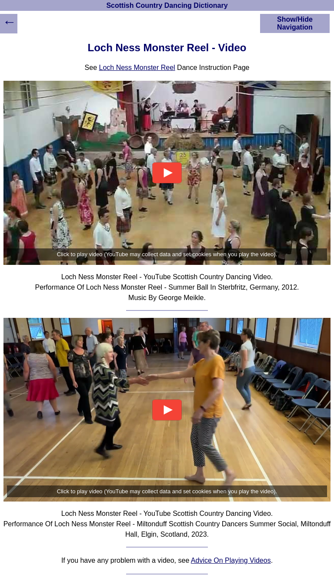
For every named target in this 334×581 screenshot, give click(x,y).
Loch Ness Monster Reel (137, 67)
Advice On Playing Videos (231, 560)
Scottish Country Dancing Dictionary (166, 5)
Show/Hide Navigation (295, 23)
